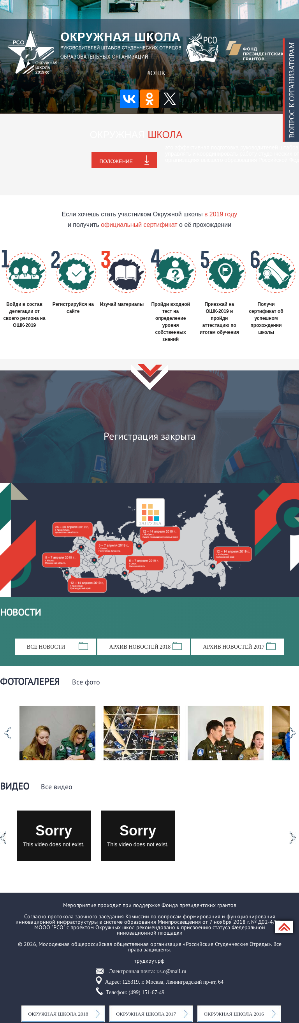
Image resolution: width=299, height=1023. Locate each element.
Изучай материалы (122, 304)
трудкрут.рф (149, 960)
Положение (116, 161)
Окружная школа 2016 (234, 1014)
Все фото (86, 682)
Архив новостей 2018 (140, 647)
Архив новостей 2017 (233, 647)
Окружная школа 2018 (58, 1014)
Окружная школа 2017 (146, 1014)
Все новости (46, 647)
